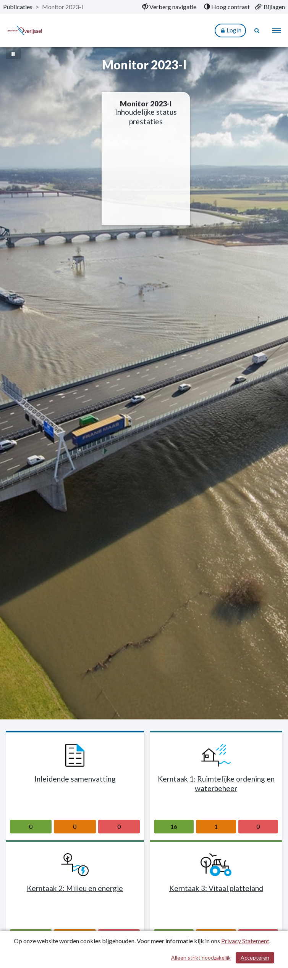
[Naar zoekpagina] (257, 30)
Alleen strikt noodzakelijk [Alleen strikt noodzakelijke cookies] (201, 957)
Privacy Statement (245, 940)
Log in (230, 31)
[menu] (276, 30)
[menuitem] (169, 7)
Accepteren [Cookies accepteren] (255, 957)
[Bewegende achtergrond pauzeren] (13, 53)
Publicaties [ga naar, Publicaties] (17, 6)
